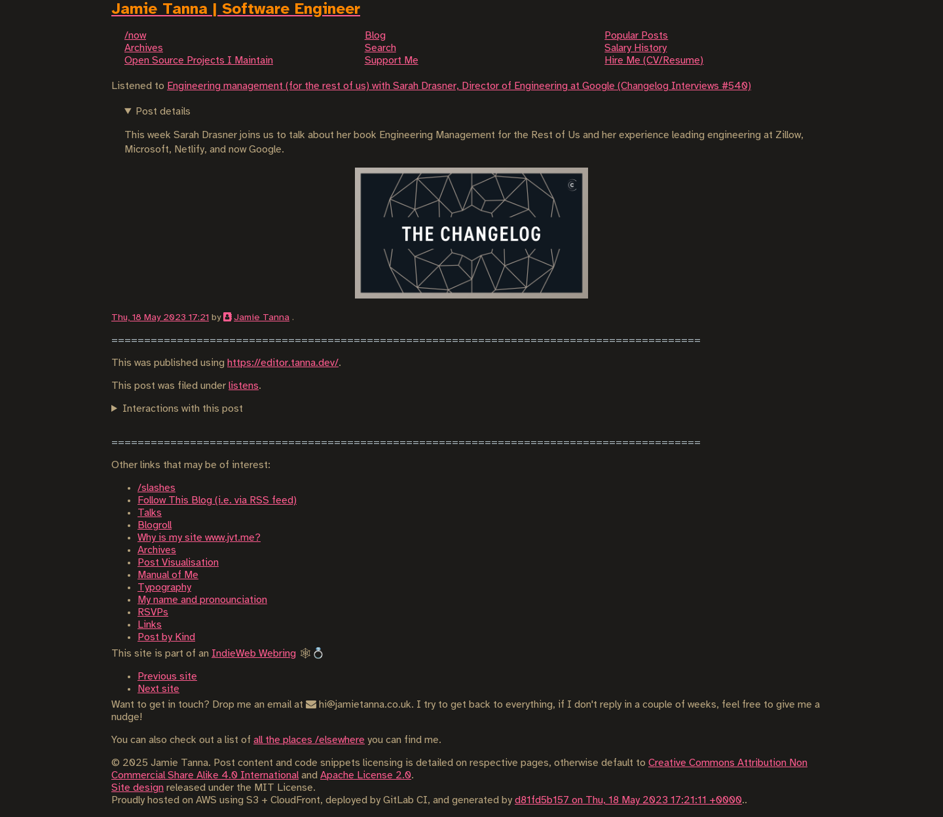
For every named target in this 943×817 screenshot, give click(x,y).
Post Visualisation (178, 562)
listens (244, 385)
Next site (158, 689)
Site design (137, 787)
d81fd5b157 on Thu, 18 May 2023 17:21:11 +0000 (628, 800)
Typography (164, 587)
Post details (163, 111)
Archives (157, 550)
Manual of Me (168, 575)
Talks (150, 512)
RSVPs (153, 612)
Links (150, 624)
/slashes (157, 488)
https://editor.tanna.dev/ (283, 363)
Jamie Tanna (261, 317)
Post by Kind (166, 637)
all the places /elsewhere (309, 740)
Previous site (167, 676)
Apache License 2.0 (365, 775)
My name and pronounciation (202, 600)
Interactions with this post (182, 408)
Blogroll (155, 525)
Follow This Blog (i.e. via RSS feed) (217, 500)
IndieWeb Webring (254, 653)
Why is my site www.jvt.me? (199, 537)
